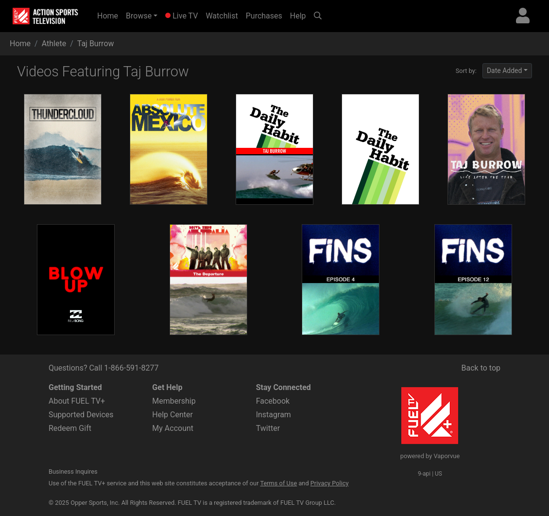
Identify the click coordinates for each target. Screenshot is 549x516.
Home (109, 15)
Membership (173, 401)
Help (298, 15)
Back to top (481, 368)
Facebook (273, 401)
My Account (172, 428)
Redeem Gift (70, 428)
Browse (139, 15)
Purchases (264, 15)
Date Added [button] (504, 70)
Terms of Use (278, 483)
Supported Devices (81, 414)
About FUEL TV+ (77, 401)
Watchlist (222, 15)
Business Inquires (73, 471)
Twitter (268, 428)
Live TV (181, 15)
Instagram (273, 414)
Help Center (172, 414)
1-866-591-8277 (131, 368)
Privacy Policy (329, 483)
